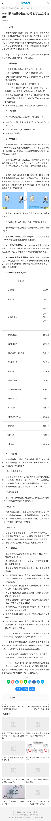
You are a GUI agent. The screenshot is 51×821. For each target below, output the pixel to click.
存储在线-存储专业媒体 (25, 3)
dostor (12, 697)
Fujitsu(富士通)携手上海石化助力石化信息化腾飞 (38, 708)
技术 (27, 8)
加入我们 (29, 815)
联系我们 (35, 815)
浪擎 (32, 689)
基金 (18, 689)
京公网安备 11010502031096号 (33, 817)
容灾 (25, 689)
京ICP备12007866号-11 (15, 817)
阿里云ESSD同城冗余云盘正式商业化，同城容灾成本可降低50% (13, 735)
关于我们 (15, 815)
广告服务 (22, 815)
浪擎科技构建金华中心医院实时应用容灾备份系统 (12, 708)
